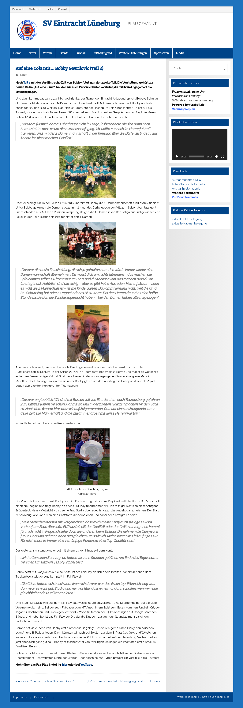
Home (17, 53)
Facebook (18, 9)
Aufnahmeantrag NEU (186, 180)
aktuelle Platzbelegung (187, 219)
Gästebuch (35, 9)
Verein (47, 53)
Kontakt (62, 9)
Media (180, 53)
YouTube (86, 664)
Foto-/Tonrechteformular (188, 184)
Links (50, 9)
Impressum (20, 697)
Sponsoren (161, 53)
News (32, 53)
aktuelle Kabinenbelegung (189, 223)
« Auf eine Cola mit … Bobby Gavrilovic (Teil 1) (45, 681)
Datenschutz (42, 697)
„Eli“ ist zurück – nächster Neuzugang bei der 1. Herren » (123, 681)
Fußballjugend (102, 53)
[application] (200, 144)
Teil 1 (26, 82)
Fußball (80, 53)
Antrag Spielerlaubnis (186, 188)
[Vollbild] (222, 156)
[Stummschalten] (216, 156)
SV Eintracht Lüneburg (81, 23)
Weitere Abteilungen (133, 53)
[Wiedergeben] (177, 156)
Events (63, 53)
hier (64, 664)
